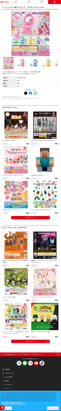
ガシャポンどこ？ (9, 384)
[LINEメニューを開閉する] (24, 363)
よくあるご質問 (8, 377)
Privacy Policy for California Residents (12, 402)
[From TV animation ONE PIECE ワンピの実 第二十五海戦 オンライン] (16, 249)
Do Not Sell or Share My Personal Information (14, 404)
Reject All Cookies (53, 408)
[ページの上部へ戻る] (59, 354)
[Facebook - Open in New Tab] (30, 93)
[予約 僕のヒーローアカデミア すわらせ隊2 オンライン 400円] (45, 320)
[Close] (58, 393)
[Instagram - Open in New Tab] (30, 363)
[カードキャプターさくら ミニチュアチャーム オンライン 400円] (45, 284)
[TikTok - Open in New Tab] (42, 363)
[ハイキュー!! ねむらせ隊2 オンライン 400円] (16, 284)
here (5, 394)
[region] (30, 401)
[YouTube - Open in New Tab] (36, 363)
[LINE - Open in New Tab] (35, 93)
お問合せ (7, 380)
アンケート (7, 388)
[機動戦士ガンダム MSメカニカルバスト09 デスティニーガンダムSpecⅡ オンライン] (45, 249)
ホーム (4, 354)
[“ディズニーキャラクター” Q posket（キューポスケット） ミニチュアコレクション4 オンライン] (16, 320)
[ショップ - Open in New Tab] (28, 2)
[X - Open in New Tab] (25, 93)
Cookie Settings (6, 408)
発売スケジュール (30, 217)
